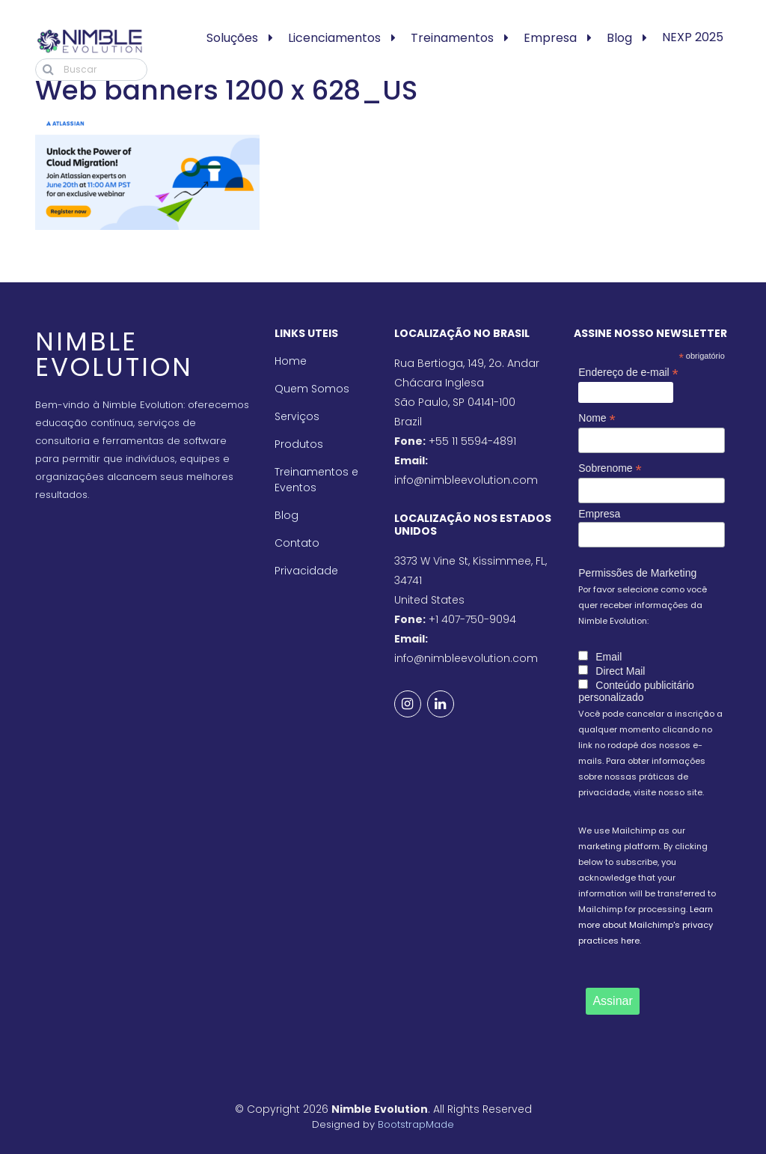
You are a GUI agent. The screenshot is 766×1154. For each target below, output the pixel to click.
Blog (619, 37)
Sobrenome (609, 468)
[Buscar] (91, 69)
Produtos (299, 444)
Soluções (232, 37)
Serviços (297, 416)
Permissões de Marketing (637, 573)
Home (291, 360)
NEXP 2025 (692, 37)
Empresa (550, 37)
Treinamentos (452, 37)
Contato (297, 542)
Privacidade (306, 570)
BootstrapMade (416, 1124)
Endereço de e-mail (628, 372)
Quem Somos (312, 388)
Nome (596, 418)
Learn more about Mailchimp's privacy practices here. (645, 925)
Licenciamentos (334, 37)
